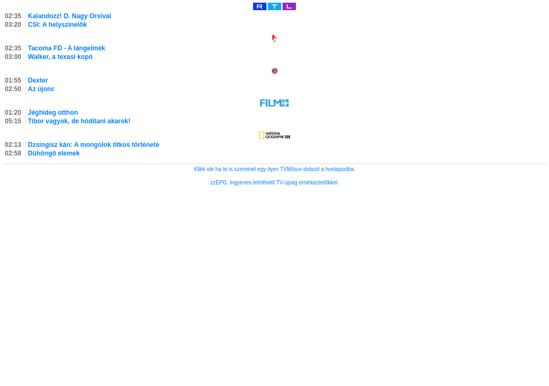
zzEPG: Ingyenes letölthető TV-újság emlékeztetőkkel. (274, 182)
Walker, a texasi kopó (60, 57)
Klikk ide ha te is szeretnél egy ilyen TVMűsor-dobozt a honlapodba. (274, 169)
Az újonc (41, 89)
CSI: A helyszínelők (57, 24)
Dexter (38, 80)
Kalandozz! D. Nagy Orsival (69, 16)
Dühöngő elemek (54, 153)
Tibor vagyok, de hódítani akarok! (79, 121)
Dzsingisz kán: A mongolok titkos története (93, 145)
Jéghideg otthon (53, 112)
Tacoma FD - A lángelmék (66, 48)
